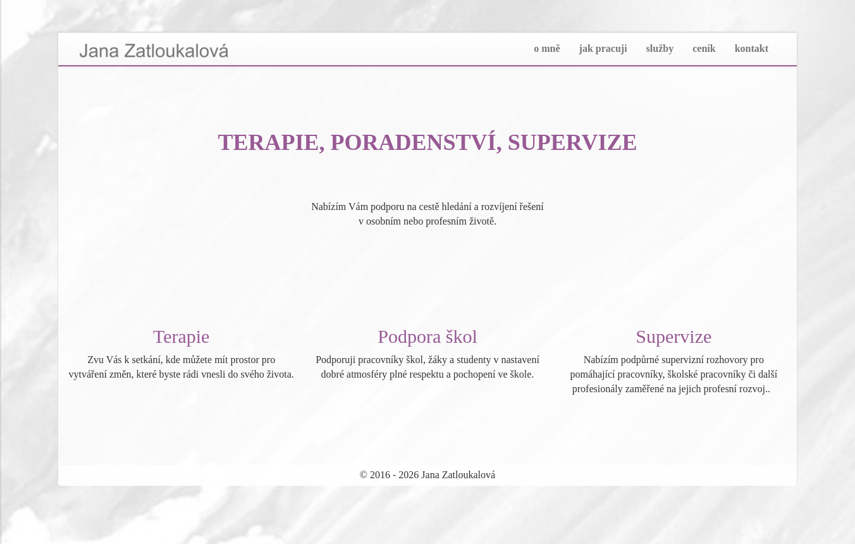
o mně (547, 48)
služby (660, 48)
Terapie (181, 336)
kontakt (751, 48)
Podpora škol (427, 336)
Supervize (673, 336)
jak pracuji (603, 48)
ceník (703, 48)
